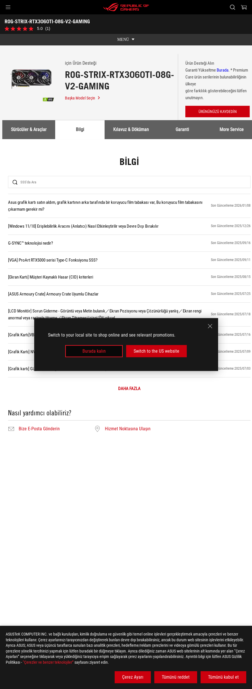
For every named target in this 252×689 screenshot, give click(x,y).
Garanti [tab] (182, 129)
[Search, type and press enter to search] (232, 7)
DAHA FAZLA (129, 388)
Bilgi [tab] (80, 129)
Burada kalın (94, 351)
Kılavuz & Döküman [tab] (131, 129)
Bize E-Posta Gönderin (39, 428)
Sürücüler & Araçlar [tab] (29, 129)
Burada (222, 70)
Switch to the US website (156, 351)
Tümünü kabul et (223, 677)
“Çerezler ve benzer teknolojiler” (48, 662)
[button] (8, 7)
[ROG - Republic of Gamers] (126, 7)
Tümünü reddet (176, 677)
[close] (210, 326)
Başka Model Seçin (83, 98)
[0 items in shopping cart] (244, 7)
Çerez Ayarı (132, 677)
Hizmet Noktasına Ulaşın (128, 428)
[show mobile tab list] (126, 39)
